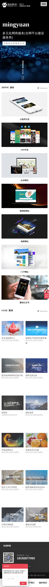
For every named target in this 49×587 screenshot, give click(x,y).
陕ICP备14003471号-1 (38, 575)
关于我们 (30, 583)
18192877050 (26, 558)
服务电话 (43, 583)
